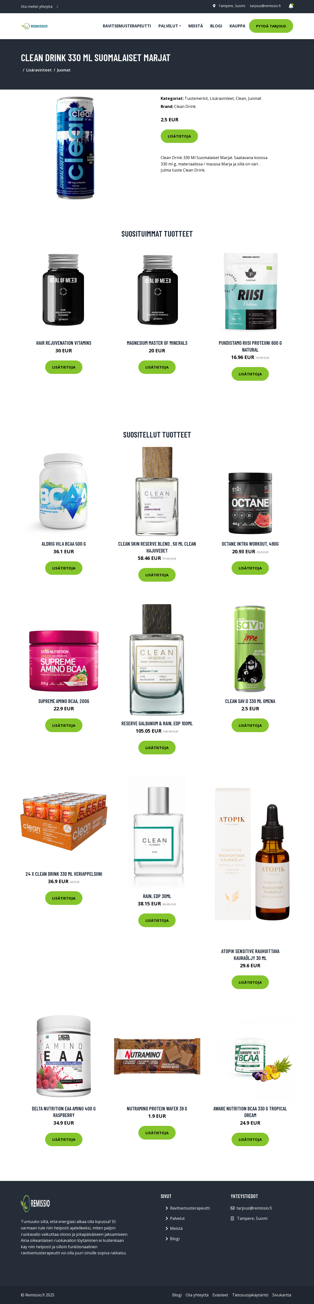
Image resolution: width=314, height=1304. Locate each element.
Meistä (195, 26)
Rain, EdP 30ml (157, 896)
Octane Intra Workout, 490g (250, 544)
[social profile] (57, 6)
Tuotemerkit (196, 98)
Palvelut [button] (168, 26)
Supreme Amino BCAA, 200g (63, 701)
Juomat (64, 70)
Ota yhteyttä (197, 1295)
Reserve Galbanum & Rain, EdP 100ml (157, 723)
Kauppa (237, 26)
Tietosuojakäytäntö (250, 1295)
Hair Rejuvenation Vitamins (63, 343)
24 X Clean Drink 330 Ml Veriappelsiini (64, 874)
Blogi (216, 26)
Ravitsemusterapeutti (127, 26)
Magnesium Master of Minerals (157, 343)
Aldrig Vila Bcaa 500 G (64, 544)
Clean (241, 98)
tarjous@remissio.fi (265, 5)
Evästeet (220, 1295)
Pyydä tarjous (271, 25)
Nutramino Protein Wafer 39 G (157, 1108)
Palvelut (177, 1218)
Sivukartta (281, 1295)
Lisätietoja (179, 136)
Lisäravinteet (39, 70)
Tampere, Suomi (232, 5)
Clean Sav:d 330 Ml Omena (250, 701)
